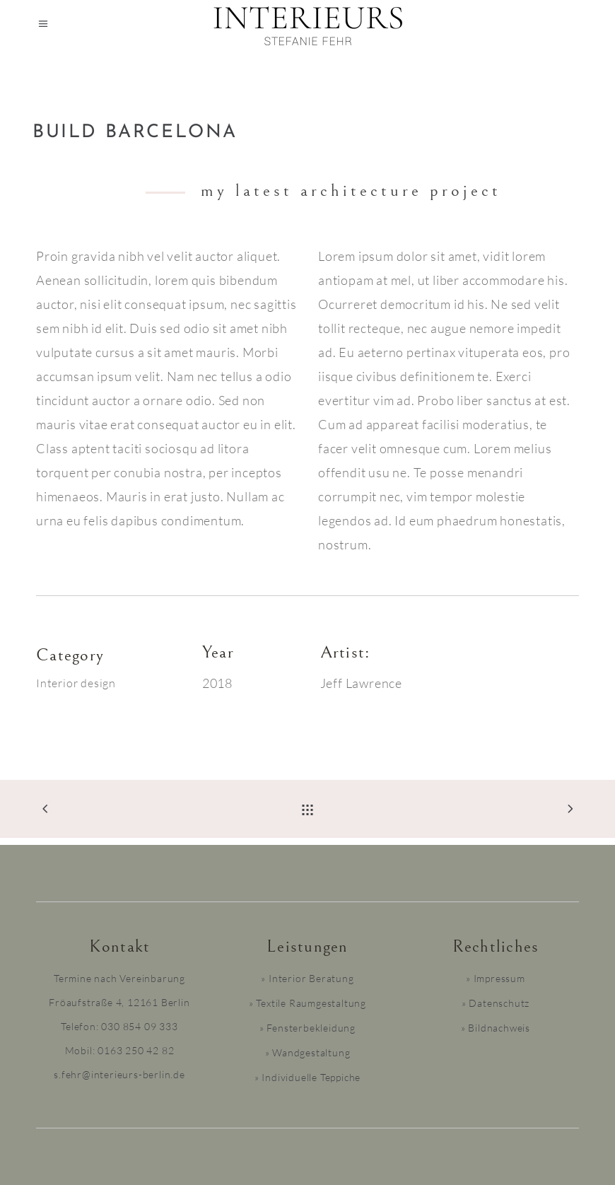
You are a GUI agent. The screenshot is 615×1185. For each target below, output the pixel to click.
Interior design (76, 683)
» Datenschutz (495, 1003)
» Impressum (495, 978)
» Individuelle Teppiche (307, 1077)
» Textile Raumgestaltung (307, 1003)
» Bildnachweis (495, 1028)
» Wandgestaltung (308, 1052)
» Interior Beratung (307, 978)
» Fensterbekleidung (307, 1028)
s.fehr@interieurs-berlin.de (119, 1074)
